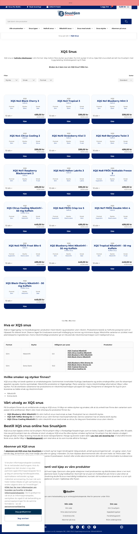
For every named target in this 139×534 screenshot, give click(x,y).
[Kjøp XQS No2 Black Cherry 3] (25, 121)
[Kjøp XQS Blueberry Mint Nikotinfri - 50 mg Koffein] (69, 268)
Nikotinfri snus (65, 28)
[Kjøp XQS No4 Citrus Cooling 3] (25, 156)
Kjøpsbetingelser (113, 512)
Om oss (113, 504)
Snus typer (33, 28)
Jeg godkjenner (23, 512)
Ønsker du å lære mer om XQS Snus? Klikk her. (68, 67)
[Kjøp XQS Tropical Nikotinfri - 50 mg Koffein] (112, 268)
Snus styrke (101, 28)
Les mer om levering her (102, 436)
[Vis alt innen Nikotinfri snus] (73, 28)
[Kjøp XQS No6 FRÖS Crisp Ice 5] (69, 231)
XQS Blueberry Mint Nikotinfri (80, 355)
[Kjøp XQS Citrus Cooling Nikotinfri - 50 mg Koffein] (25, 231)
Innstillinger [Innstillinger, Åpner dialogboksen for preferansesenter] (23, 525)
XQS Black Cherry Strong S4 (79, 365)
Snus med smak (84, 28)
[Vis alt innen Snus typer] (39, 28)
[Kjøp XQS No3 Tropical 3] (69, 121)
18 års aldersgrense (113, 520)
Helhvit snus (48, 28)
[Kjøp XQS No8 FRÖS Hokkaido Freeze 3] (112, 193)
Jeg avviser (23, 518)
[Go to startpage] (68, 13)
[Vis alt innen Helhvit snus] (55, 28)
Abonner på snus (119, 28)
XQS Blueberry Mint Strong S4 (80, 363)
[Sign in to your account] (106, 7)
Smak (38, 106)
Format (11, 106)
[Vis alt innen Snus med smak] (92, 28)
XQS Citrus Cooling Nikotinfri (80, 353)
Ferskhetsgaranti (113, 516)
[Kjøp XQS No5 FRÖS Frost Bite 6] (25, 268)
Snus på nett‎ (64, 36)
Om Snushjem (113, 508)
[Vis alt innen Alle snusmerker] (24, 28)
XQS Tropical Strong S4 (77, 367)
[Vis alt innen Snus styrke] (107, 28)
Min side (69, 504)
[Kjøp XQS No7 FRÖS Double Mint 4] (112, 231)
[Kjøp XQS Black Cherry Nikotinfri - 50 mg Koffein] (25, 306)
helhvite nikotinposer (23, 58)
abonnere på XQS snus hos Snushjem (23, 451)
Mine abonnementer (69, 512)
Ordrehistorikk (68, 516)
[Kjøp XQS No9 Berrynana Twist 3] (112, 156)
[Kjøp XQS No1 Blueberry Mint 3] (112, 121)
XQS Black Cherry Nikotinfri (79, 357)
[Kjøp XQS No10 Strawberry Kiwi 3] (69, 156)
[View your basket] (124, 7)
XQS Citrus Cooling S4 (77, 369)
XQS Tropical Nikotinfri (77, 351)
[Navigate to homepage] (68, 490)
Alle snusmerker (16, 28)
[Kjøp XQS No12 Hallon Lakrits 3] (69, 193)
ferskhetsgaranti (35, 438)
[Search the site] (126, 21)
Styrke (24, 106)
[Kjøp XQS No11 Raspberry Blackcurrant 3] (25, 193)
